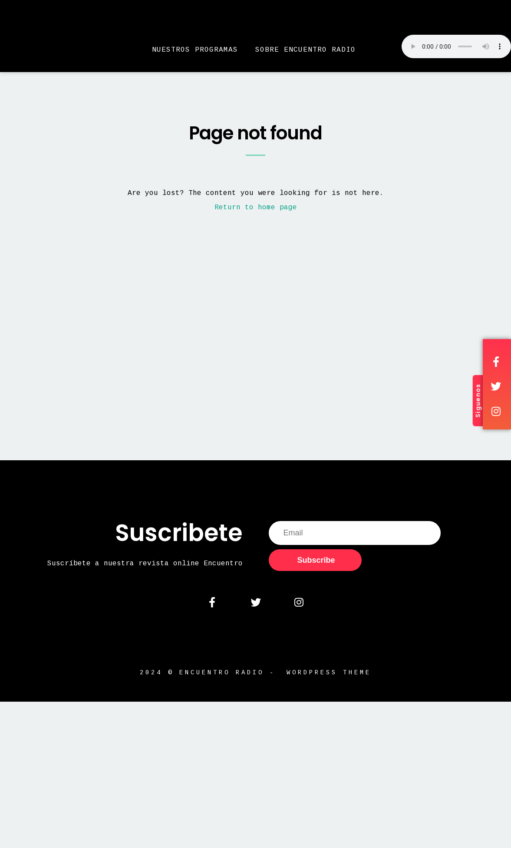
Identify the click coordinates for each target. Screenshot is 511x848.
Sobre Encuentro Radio (305, 50)
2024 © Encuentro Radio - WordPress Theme (255, 677)
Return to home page (255, 207)
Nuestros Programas (195, 50)
